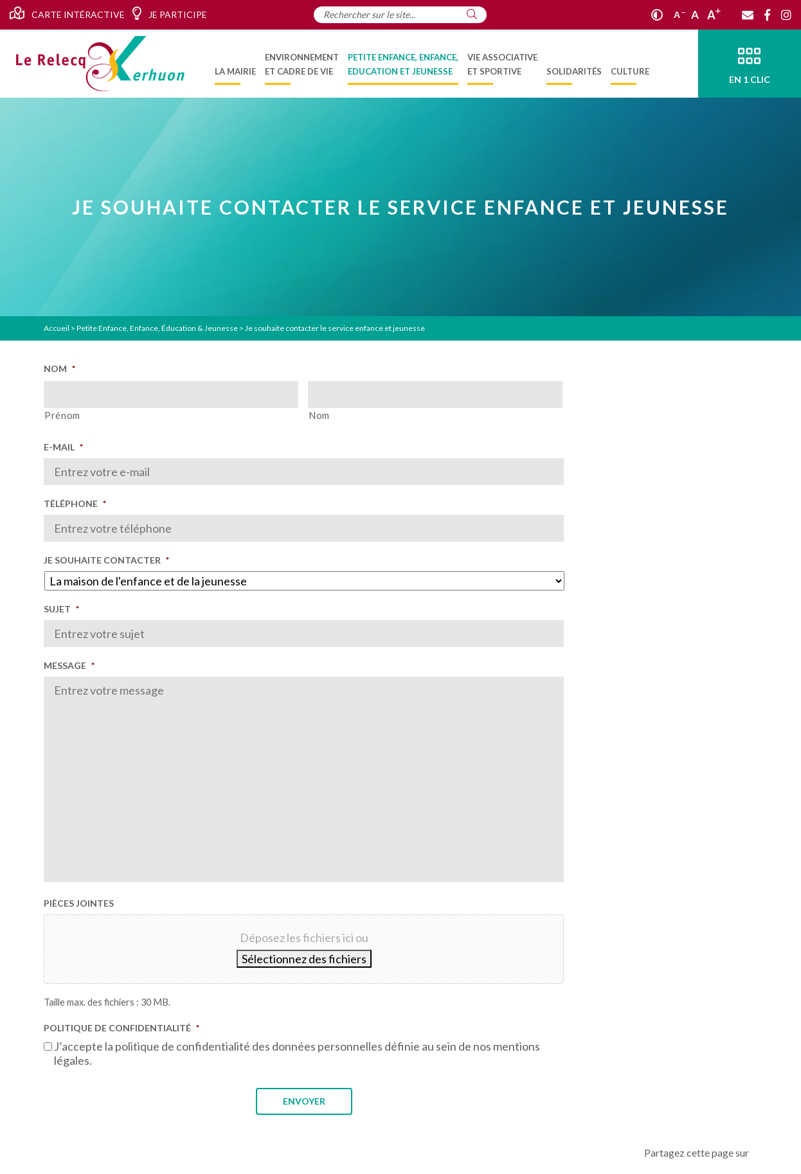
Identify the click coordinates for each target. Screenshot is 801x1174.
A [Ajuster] (695, 14)
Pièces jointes (79, 903)
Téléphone (75, 503)
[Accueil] (100, 63)
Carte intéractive (67, 13)
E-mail (63, 446)
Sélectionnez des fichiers (304, 959)
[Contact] (747, 14)
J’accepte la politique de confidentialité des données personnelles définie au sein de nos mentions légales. (297, 1053)
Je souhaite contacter (106, 560)
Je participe (169, 13)
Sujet (61, 608)
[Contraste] (657, 14)
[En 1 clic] (749, 64)
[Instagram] (786, 14)
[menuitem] (235, 64)
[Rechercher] (472, 14)
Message (69, 665)
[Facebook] (767, 14)
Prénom (62, 415)
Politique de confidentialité (121, 1027)
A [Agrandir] (714, 15)
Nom (59, 368)
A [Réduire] (679, 14)
